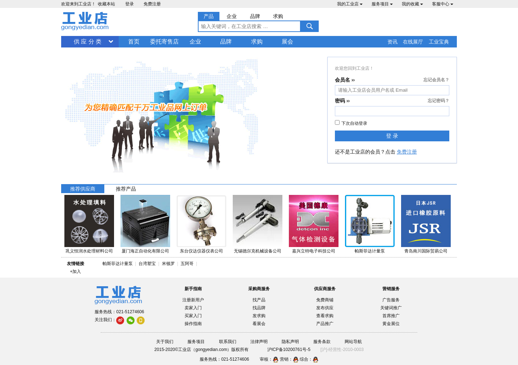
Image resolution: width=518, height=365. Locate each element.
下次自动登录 (351, 123)
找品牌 (259, 307)
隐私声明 (290, 341)
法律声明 (259, 341)
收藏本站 (106, 3)
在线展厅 (413, 42)
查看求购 (324, 315)
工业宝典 (439, 42)
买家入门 (193, 315)
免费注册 (152, 3)
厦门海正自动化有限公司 (145, 251)
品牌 (226, 41)
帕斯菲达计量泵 (370, 251)
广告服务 (391, 299)
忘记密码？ (438, 100)
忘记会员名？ (436, 79)
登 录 (392, 136)
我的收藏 (412, 3)
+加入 (75, 271)
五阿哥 (187, 263)
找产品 (259, 299)
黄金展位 (391, 323)
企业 (195, 41)
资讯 (392, 42)
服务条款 (322, 341)
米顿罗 (169, 263)
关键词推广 (391, 307)
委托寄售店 (164, 41)
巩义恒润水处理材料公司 (89, 251)
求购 (257, 41)
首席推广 (391, 315)
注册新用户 (193, 299)
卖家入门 (193, 307)
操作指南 (193, 323)
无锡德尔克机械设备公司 (257, 251)
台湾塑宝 (147, 263)
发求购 (259, 315)
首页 (134, 41)
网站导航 (353, 341)
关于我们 (164, 341)
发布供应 (324, 307)
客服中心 (442, 3)
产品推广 (324, 323)
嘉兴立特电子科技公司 (313, 251)
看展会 (259, 323)
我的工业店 (350, 3)
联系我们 (227, 341)
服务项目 (382, 3)
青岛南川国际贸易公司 (425, 251)
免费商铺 (324, 299)
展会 (287, 41)
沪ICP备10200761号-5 (288, 349)
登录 (129, 3)
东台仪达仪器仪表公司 (201, 251)
